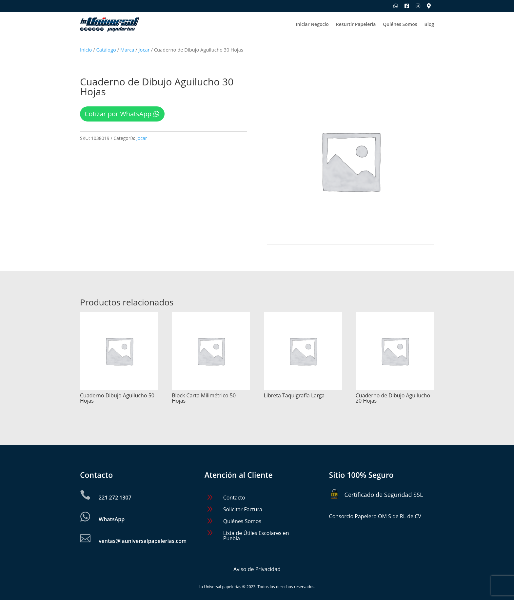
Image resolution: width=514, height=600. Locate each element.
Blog (429, 24)
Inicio (86, 49)
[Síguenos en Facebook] (407, 6)
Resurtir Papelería (356, 24)
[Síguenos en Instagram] (418, 6)
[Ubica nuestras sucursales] (429, 6)
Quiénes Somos (400, 24)
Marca (127, 49)
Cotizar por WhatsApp (118, 113)
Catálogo (106, 49)
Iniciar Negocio (312, 24)
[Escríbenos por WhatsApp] (395, 6)
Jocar (144, 49)
